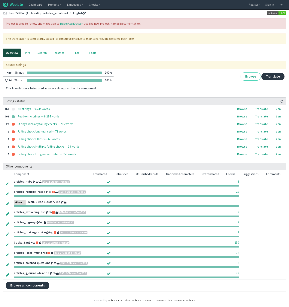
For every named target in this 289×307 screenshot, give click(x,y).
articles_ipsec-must (27, 253)
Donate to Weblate (185, 300)
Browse (250, 76)
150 (237, 243)
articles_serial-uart (55, 13)
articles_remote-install (29, 192)
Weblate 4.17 (115, 300)
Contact (148, 300)
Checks (94, 5)
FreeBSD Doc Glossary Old (43, 202)
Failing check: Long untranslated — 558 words (47, 154)
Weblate (13, 4)
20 (237, 192)
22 (237, 273)
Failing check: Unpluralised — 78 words (42, 132)
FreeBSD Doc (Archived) (24, 13)
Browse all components (27, 285)
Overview (12, 53)
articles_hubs (23, 182)
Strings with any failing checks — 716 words (45, 124)
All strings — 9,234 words (34, 109)
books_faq (21, 243)
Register (254, 5)
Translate (273, 76)
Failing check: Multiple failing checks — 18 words (48, 147)
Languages (75, 5)
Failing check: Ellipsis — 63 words (39, 139)
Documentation (163, 300)
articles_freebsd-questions (32, 263)
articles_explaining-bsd (29, 212)
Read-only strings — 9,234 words (38, 116)
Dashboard (35, 5)
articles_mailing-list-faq (30, 232)
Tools (94, 53)
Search (42, 53)
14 (237, 253)
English (79, 13)
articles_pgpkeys (25, 222)
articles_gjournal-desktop (31, 273)
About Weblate (133, 300)
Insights (60, 53)
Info (28, 53)
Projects (54, 5)
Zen (278, 109)
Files (78, 53)
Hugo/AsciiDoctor (71, 24)
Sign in (269, 5)
